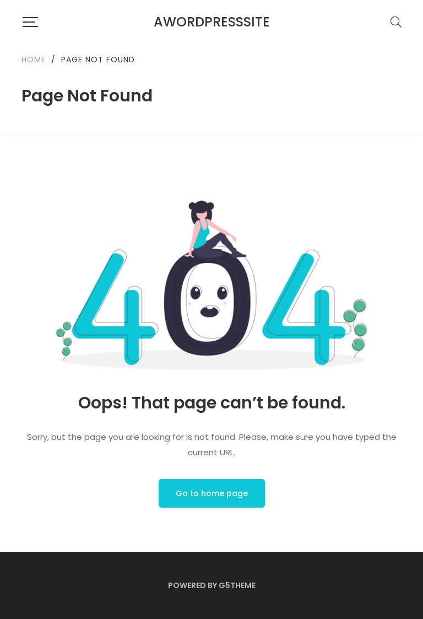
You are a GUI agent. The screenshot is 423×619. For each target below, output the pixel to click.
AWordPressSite (212, 22)
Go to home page (212, 493)
